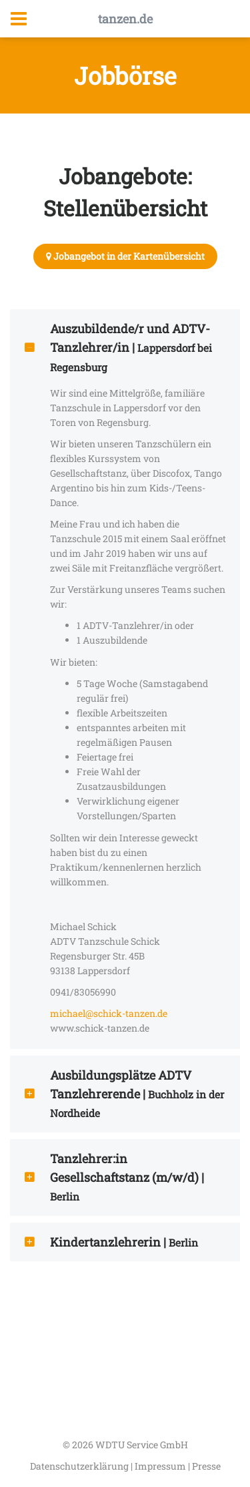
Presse (206, 1466)
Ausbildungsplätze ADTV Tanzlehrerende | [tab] (123, 1093)
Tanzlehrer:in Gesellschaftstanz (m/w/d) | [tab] (113, 1177)
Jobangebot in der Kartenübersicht (125, 256)
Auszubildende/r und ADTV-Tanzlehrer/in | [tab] (117, 347)
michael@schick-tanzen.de (108, 1013)
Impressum (161, 1466)
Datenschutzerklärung (80, 1466)
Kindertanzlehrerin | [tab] (110, 1242)
